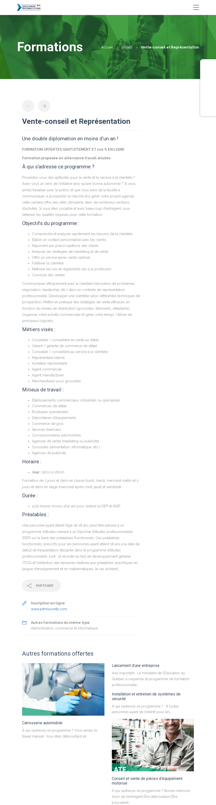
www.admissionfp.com (49, 609)
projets (126, 47)
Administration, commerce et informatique (64, 628)
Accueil (107, 47)
